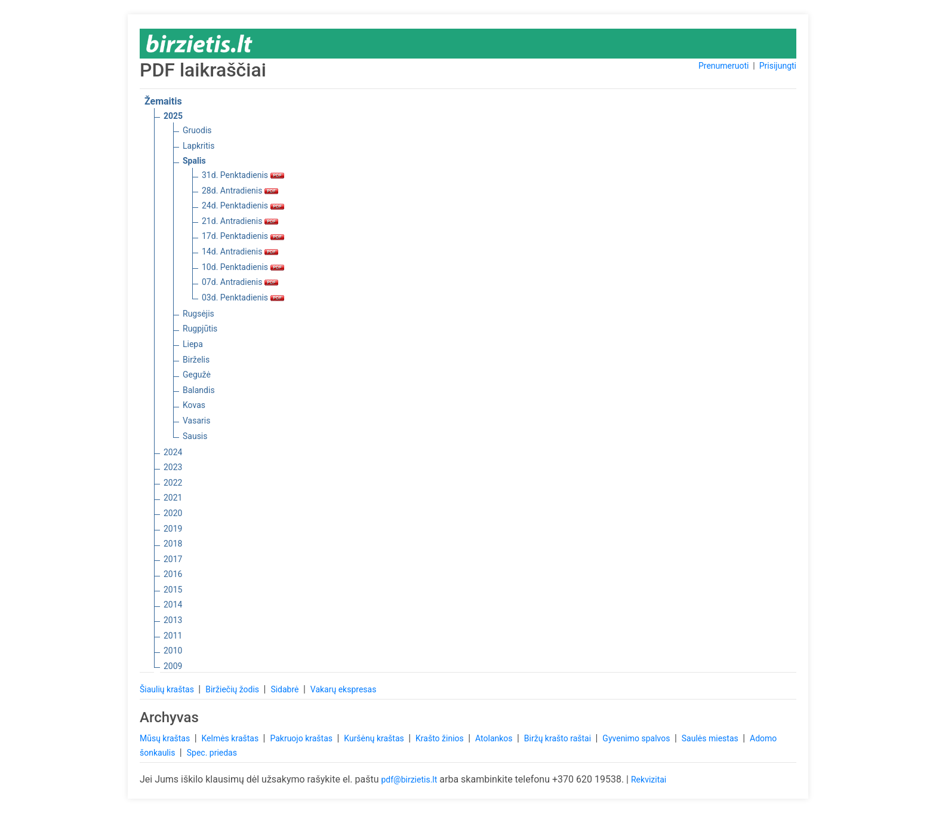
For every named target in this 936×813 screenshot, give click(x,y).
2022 (173, 482)
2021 (173, 497)
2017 (173, 559)
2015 (173, 589)
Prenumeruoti (723, 65)
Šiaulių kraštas (168, 689)
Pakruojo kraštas (302, 738)
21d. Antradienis (240, 221)
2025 (173, 116)
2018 (173, 543)
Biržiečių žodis (233, 689)
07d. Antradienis (240, 282)
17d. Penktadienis (243, 236)
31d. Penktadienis (243, 175)
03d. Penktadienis (243, 297)
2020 (173, 513)
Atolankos (495, 738)
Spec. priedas (212, 752)
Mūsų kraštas (166, 738)
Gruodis (197, 130)
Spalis (194, 160)
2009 (173, 666)
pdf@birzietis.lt (409, 779)
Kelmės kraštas (230, 738)
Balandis (199, 390)
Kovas (194, 405)
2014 (173, 604)
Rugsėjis (198, 313)
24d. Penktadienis (243, 205)
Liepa (193, 344)
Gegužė (197, 374)
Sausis (195, 436)
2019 (173, 528)
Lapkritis (198, 146)
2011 (173, 635)
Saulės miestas (711, 738)
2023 (173, 467)
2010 (173, 650)
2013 (173, 620)
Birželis (196, 359)
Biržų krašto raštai (558, 738)
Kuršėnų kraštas (375, 738)
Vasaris (196, 420)
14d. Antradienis (240, 251)
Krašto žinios (440, 738)
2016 (173, 574)
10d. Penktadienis (243, 267)
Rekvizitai (648, 779)
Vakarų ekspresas (343, 689)
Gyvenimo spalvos (637, 738)
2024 (173, 452)
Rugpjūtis (200, 328)
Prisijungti (777, 65)
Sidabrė (285, 689)
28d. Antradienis (240, 190)
